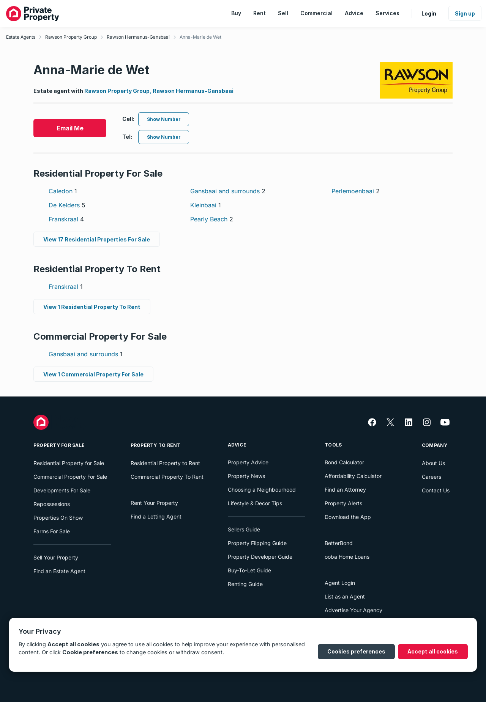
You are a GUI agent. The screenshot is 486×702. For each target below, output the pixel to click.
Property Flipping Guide (257, 543)
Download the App (348, 517)
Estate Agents (20, 37)
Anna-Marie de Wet (200, 37)
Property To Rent (156, 445)
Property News (246, 476)
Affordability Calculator (353, 476)
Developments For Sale (61, 490)
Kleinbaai (205, 205)
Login (428, 13)
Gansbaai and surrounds (227, 191)
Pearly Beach (211, 219)
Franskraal (66, 219)
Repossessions (51, 504)
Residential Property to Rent (165, 463)
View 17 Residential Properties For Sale (96, 239)
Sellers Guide (244, 529)
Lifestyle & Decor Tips (255, 503)
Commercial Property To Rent (167, 476)
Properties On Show (58, 517)
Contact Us (436, 490)
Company (435, 445)
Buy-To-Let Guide (249, 570)
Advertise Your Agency (353, 610)
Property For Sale (59, 445)
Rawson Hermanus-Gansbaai (138, 37)
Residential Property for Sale (68, 463)
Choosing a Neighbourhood (262, 489)
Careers (431, 476)
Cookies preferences (356, 651)
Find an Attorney (345, 489)
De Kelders (67, 205)
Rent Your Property (154, 503)
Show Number (164, 119)
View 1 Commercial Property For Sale (93, 374)
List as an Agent (345, 596)
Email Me (70, 128)
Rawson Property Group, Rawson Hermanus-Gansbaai (159, 91)
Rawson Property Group (71, 37)
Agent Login (340, 583)
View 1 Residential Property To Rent (91, 307)
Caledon (63, 191)
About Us (433, 463)
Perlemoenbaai (355, 191)
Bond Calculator (344, 462)
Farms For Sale (51, 531)
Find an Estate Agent (59, 571)
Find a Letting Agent (156, 516)
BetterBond (339, 543)
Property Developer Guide (260, 556)
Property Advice (248, 462)
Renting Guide (245, 584)
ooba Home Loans (347, 556)
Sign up (465, 13)
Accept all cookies (432, 651)
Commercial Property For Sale (70, 476)
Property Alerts (343, 503)
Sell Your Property (55, 557)
